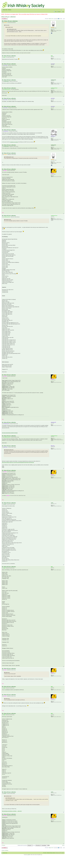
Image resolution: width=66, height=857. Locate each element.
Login (63, 11)
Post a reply (4, 19)
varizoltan (5, 22)
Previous (3, 845)
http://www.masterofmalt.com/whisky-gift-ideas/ (10, 432)
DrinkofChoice (6, 131)
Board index (5, 9)
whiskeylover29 (6, 423)
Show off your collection (8, 17)
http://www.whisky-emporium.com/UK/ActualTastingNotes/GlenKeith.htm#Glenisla (18, 462)
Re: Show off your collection (10, 21)
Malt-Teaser (5, 447)
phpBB (29, 854)
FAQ (55, 11)
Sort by (37, 845)
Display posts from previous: (25, 845)
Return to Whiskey (5, 850)
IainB (4, 57)
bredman (5, 170)
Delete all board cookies (51, 852)
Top (63, 53)
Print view (61, 9)
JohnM (5, 504)
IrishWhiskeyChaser (7, 89)
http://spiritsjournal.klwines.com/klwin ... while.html (12, 811)
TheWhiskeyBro (6, 81)
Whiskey (9, 9)
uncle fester (5, 65)
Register (59, 11)
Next (63, 845)
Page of (51, 18)
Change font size (63, 9)
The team (44, 852)
